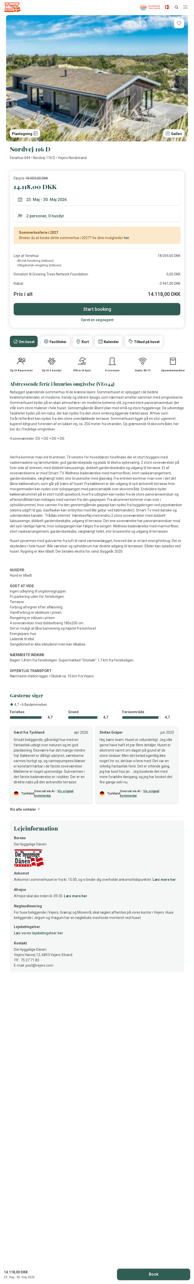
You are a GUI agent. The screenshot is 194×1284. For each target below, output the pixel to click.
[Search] (176, 7)
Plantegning (25, 133)
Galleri (173, 133)
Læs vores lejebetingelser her (38, 933)
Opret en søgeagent (97, 320)
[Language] (167, 7)
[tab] (24, 341)
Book (153, 1274)
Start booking (97, 309)
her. (127, 238)
